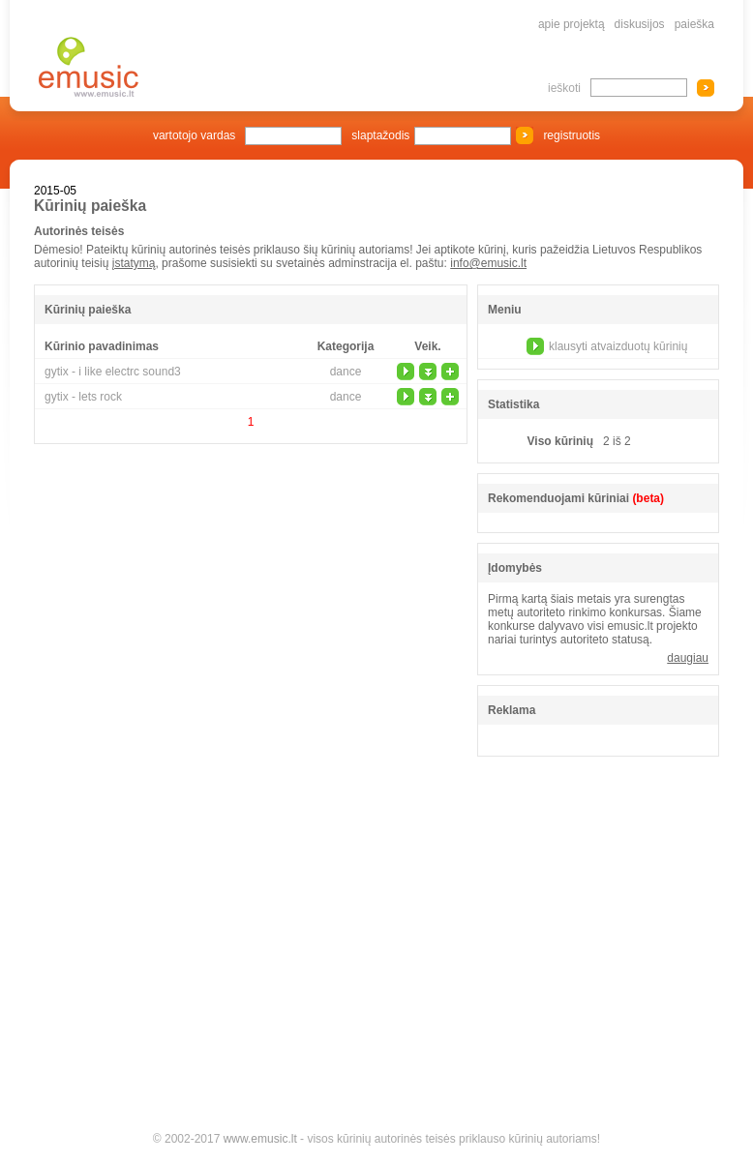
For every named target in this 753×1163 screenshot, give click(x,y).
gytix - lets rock (83, 396)
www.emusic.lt (260, 1139)
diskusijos (640, 24)
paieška (694, 24)
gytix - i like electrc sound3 (113, 371)
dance (346, 371)
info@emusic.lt (488, 263)
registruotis (571, 135)
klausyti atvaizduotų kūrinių (618, 346)
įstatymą (134, 263)
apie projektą (571, 24)
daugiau (687, 658)
